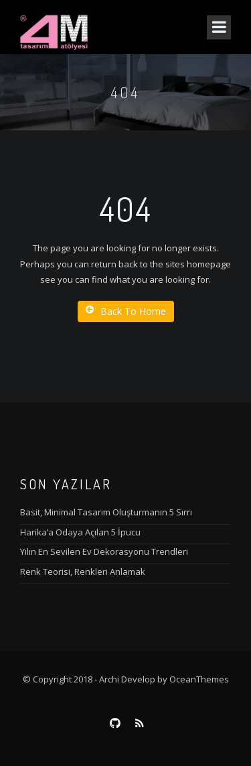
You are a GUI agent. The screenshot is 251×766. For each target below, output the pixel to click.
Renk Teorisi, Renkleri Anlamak (82, 571)
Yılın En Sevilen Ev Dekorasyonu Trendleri (104, 551)
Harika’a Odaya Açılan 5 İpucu (80, 532)
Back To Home (126, 311)
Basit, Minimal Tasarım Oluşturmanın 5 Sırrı (106, 512)
